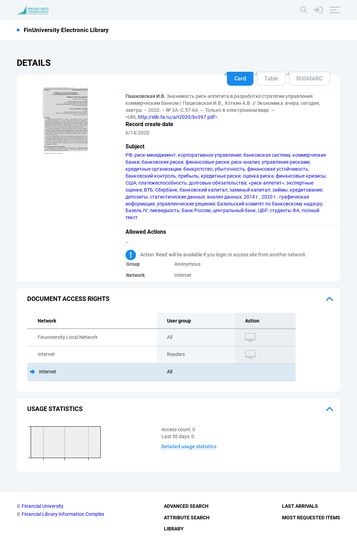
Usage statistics (55, 408)
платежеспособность (162, 183)
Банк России (196, 210)
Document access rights (68, 298)
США (131, 183)
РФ (129, 155)
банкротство (198, 169)
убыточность (230, 169)
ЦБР (263, 210)
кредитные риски (221, 176)
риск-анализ (245, 162)
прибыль (188, 176)
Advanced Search (186, 506)
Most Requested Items (311, 517)
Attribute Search (187, 517)
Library (174, 529)
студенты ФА (284, 210)
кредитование (306, 190)
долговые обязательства (217, 183)
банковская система (266, 155)
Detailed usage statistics (189, 446)
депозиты (137, 197)
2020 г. (269, 197)
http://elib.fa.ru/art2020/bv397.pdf (176, 117)
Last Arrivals (300, 506)
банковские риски (162, 162)
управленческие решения (186, 204)
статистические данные (177, 197)
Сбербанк (166, 190)
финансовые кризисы (301, 176)
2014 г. (251, 197)
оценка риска (258, 176)
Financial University (42, 506)
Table (271, 78)
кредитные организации (153, 169)
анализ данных (224, 197)
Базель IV (136, 210)
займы (280, 190)
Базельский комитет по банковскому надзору (269, 204)
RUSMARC (309, 78)
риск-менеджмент (155, 155)
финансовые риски (207, 162)
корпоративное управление (209, 155)
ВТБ (148, 190)
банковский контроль (151, 176)
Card (240, 78)
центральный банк (234, 210)
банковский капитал (203, 190)
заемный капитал (249, 190)
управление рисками (286, 162)
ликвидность (165, 210)
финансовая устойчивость (277, 169)
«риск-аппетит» (266, 183)
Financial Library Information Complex (63, 514)
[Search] (303, 9)
